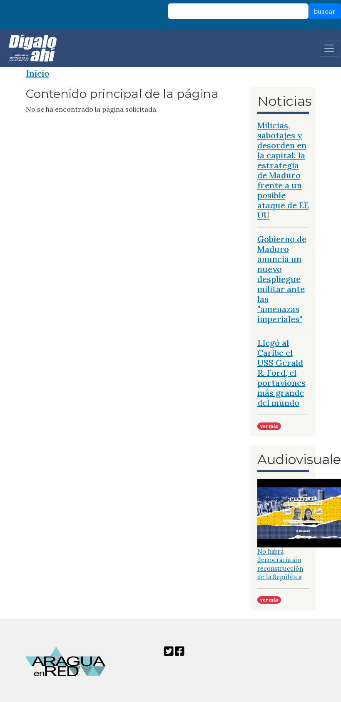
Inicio (37, 73)
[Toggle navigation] (329, 48)
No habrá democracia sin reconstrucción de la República (280, 564)
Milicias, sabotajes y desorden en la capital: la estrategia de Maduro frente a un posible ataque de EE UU (283, 170)
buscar (325, 11)
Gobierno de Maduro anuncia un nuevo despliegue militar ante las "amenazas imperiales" (281, 279)
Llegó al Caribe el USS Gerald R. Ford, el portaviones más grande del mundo (281, 372)
